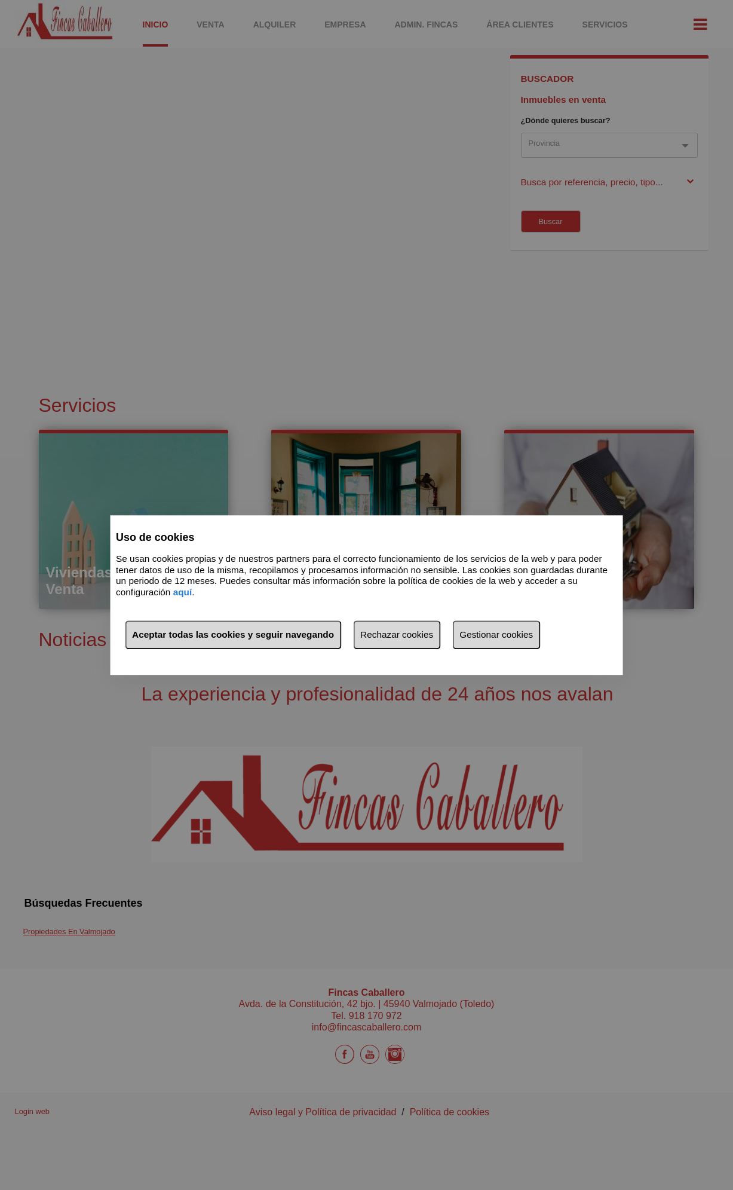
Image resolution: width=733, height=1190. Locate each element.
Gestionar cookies (496, 634)
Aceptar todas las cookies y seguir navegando (233, 634)
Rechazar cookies (396, 634)
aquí (182, 592)
